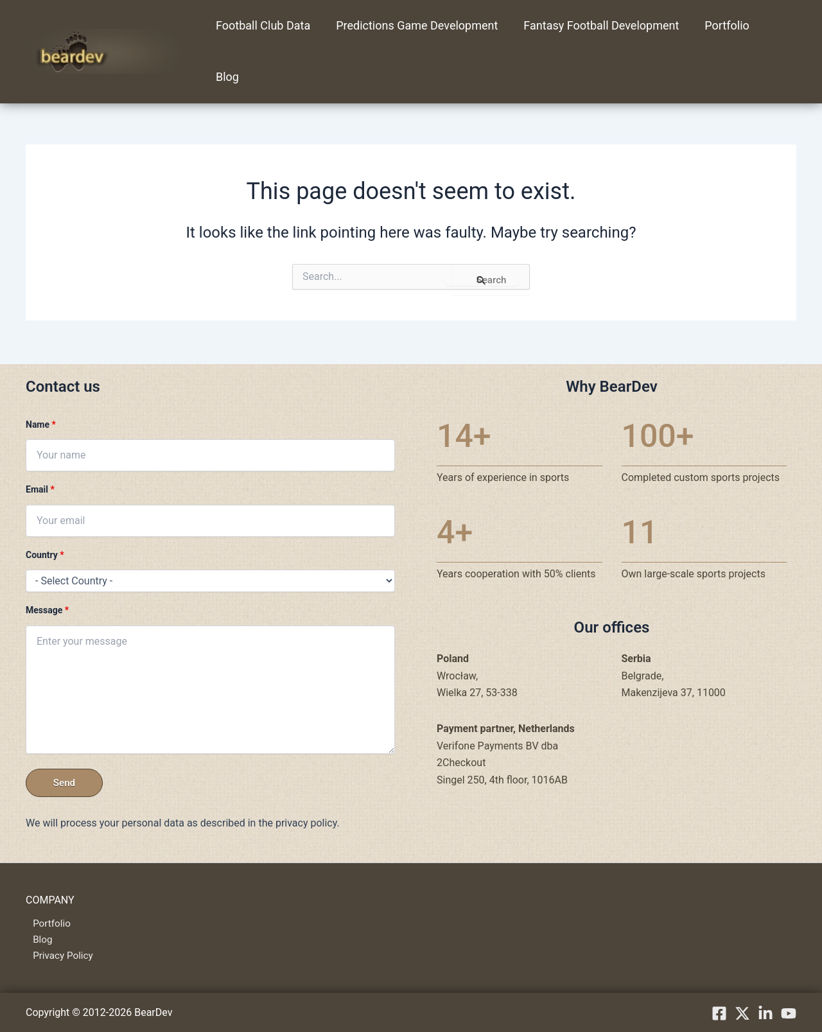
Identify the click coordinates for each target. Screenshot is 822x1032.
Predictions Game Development (413, 25)
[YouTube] (788, 1013)
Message (47, 607)
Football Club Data (261, 25)
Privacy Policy (57, 955)
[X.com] (742, 1013)
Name (41, 422)
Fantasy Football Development (594, 25)
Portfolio (717, 25)
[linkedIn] (765, 1013)
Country (45, 552)
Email (40, 487)
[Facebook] (719, 1013)
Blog (226, 76)
